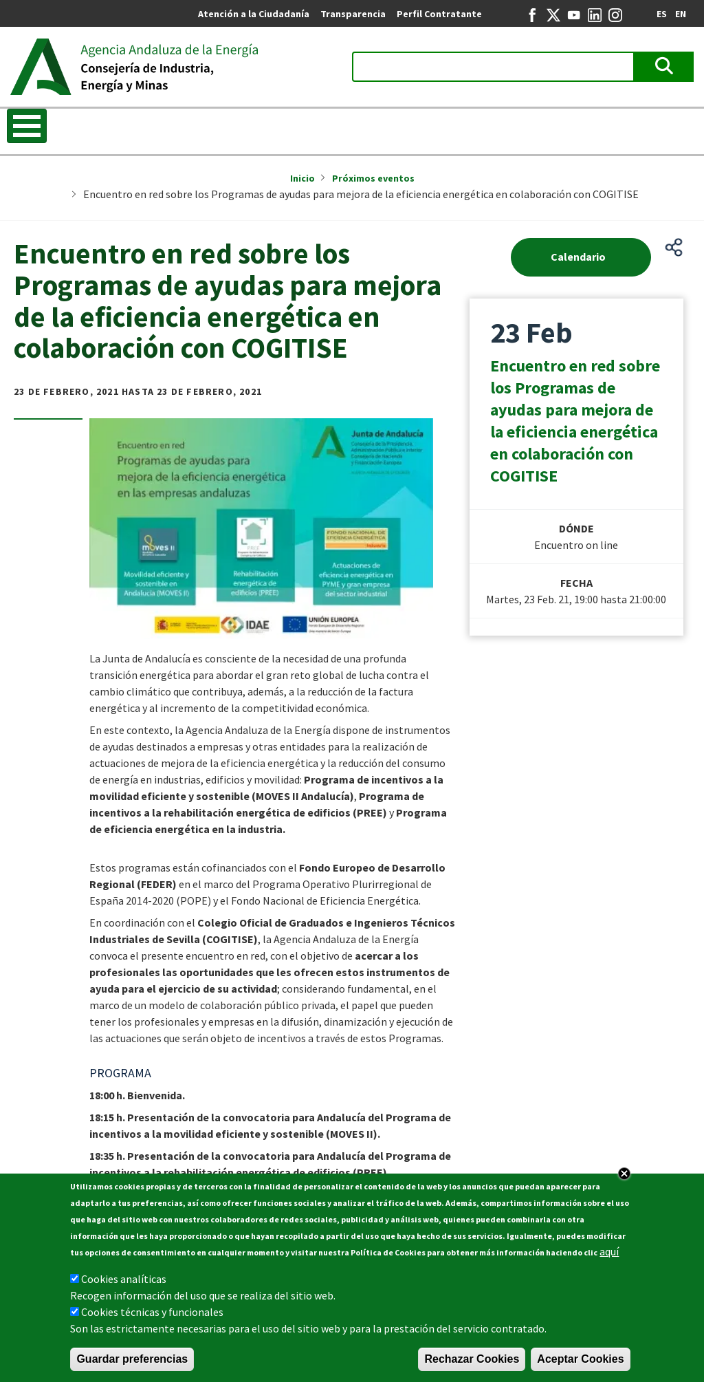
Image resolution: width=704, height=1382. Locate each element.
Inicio (302, 178)
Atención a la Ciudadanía (253, 14)
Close (624, 1173)
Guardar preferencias (132, 1359)
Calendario (578, 256)
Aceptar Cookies (580, 1359)
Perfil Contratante (439, 14)
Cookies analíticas (123, 1279)
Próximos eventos (373, 178)
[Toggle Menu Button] (27, 126)
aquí (609, 1251)
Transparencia (353, 14)
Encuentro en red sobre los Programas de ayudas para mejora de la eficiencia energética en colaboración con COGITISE (575, 420)
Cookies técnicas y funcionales (152, 1312)
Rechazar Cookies (471, 1359)
